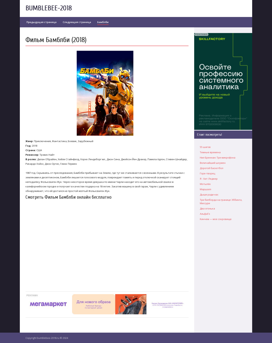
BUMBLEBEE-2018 (49, 8)
